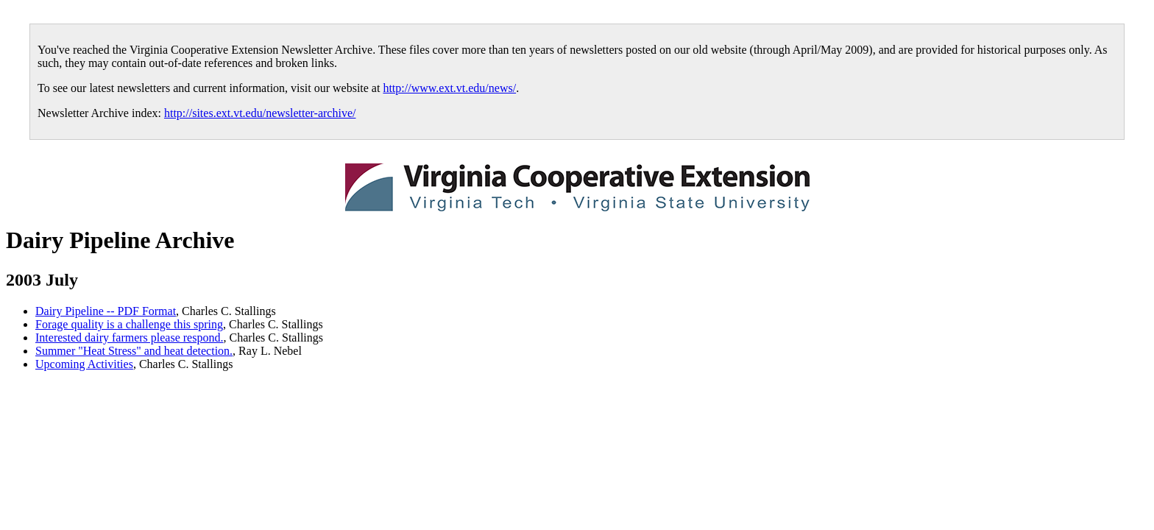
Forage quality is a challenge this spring (129, 324)
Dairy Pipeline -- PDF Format (105, 311)
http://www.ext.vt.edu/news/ (449, 88)
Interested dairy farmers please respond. (129, 337)
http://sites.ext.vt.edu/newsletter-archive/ (260, 113)
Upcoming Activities (84, 364)
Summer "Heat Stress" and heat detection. (134, 350)
